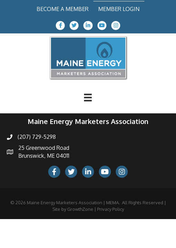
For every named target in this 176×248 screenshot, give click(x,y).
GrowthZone (80, 209)
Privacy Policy (110, 209)
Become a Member (63, 9)
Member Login (118, 9)
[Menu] (87, 97)
